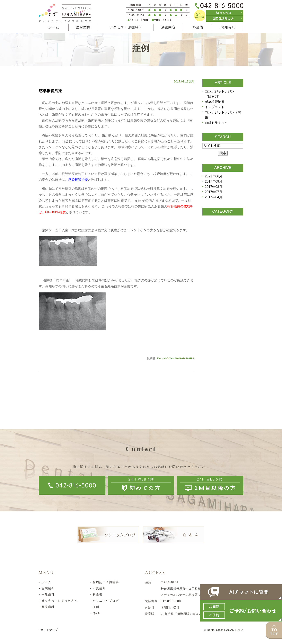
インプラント (214, 107)
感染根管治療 (50, 91)
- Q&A (95, 613)
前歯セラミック (216, 123)
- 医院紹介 (46, 588)
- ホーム (45, 582)
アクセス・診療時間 (125, 27)
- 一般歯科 (46, 594)
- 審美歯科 (46, 606)
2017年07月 (213, 192)
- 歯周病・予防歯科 (104, 582)
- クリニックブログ (104, 600)
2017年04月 (213, 197)
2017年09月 (213, 181)
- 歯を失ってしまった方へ (58, 600)
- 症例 (94, 606)
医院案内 (83, 27)
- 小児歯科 (98, 588)
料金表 (197, 27)
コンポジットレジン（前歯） (223, 115)
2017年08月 (213, 187)
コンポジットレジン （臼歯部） (221, 94)
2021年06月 (213, 176)
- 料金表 (96, 594)
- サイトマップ (48, 630)
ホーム (53, 27)
